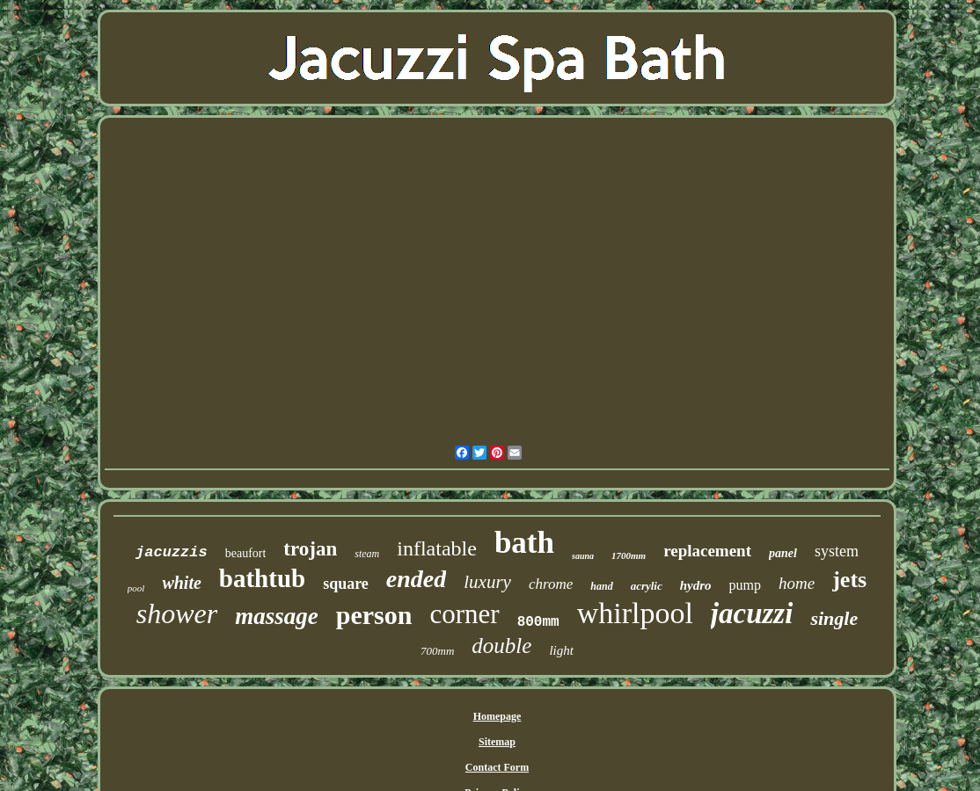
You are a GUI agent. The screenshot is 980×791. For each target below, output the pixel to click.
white (181, 582)
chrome (551, 584)
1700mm (628, 555)
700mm (437, 650)
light (561, 650)
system (837, 551)
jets (849, 579)
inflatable (437, 548)
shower (176, 613)
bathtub (262, 578)
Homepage (497, 716)
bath (524, 543)
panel (783, 553)
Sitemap (497, 742)
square (346, 583)
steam (367, 554)
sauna (583, 556)
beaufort (246, 553)
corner (464, 614)
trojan (310, 549)
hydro (696, 585)
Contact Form (497, 767)
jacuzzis (171, 552)
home (797, 583)
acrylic (646, 585)
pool (136, 588)
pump (745, 584)
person (374, 614)
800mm (538, 622)
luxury (487, 581)
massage (276, 616)
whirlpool (635, 613)
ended (416, 578)
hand (601, 586)
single (834, 618)
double (501, 645)
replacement (707, 550)
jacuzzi (752, 613)
